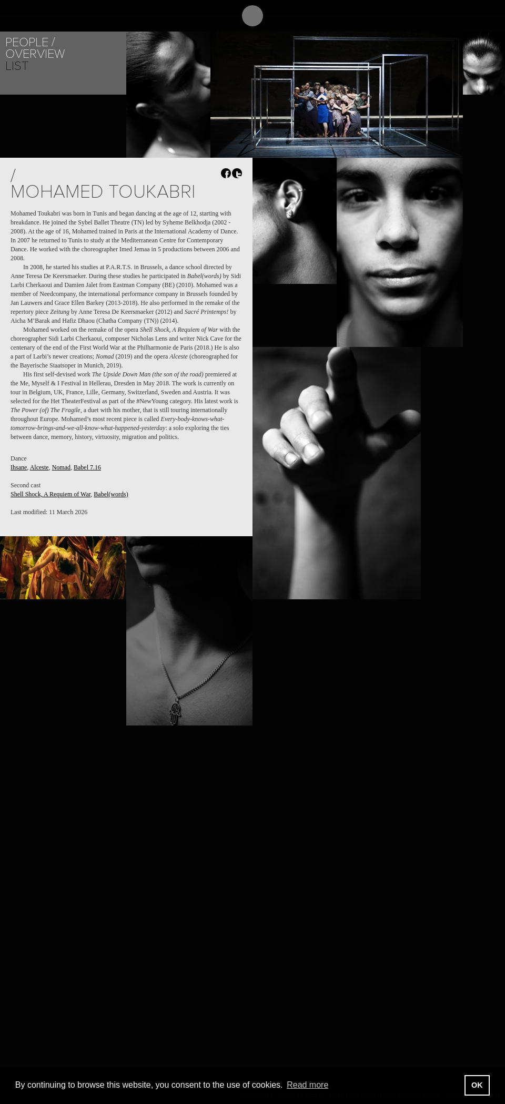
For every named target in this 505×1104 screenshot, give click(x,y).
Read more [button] (307, 1084)
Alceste (39, 467)
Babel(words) (111, 494)
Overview (35, 54)
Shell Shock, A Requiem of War (50, 494)
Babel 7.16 (87, 467)
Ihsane (19, 467)
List (16, 66)
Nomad (61, 467)
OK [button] (477, 1085)
